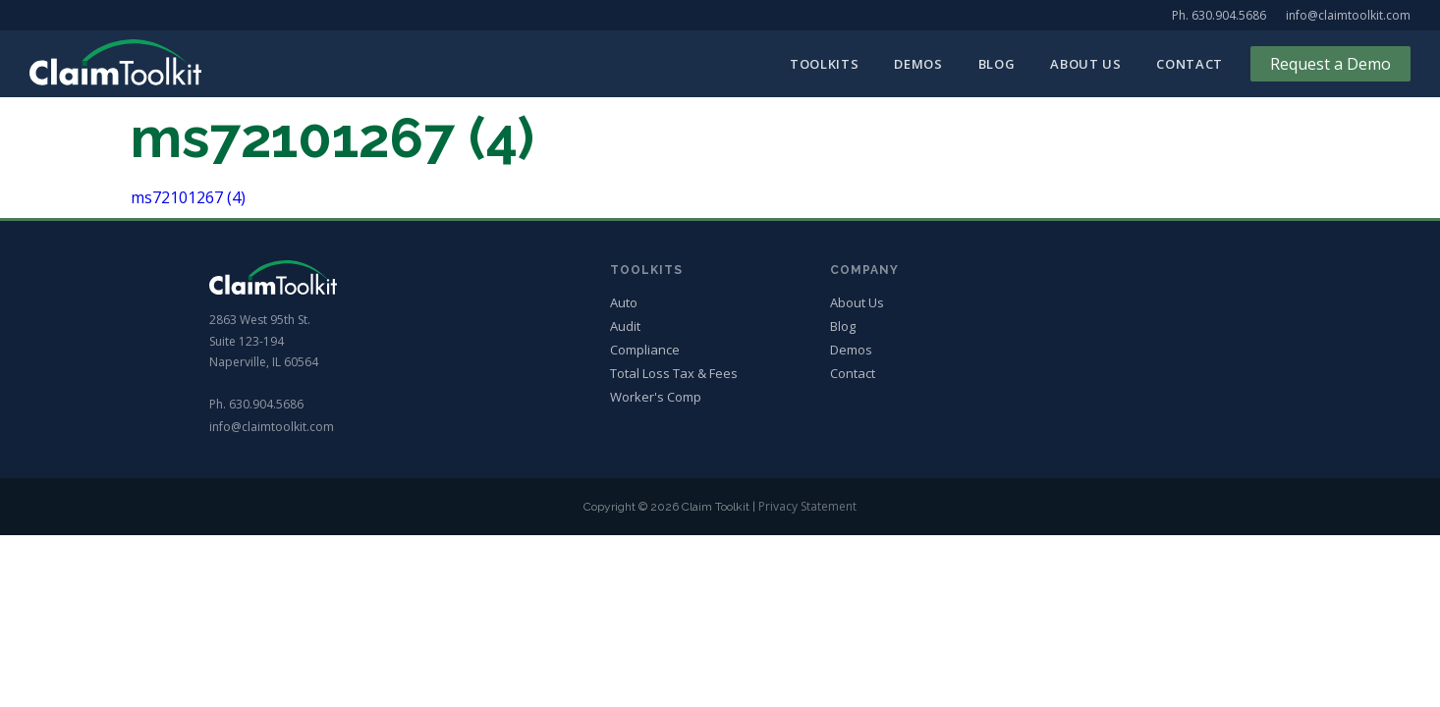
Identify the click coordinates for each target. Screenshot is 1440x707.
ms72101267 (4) (188, 197)
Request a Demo (1330, 64)
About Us (1085, 64)
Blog (997, 64)
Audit (625, 326)
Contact (1189, 64)
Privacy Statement (807, 506)
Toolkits (824, 64)
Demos (918, 64)
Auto (623, 303)
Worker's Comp (655, 397)
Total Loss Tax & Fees (674, 373)
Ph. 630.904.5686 (1219, 15)
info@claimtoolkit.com (1348, 15)
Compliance (645, 350)
